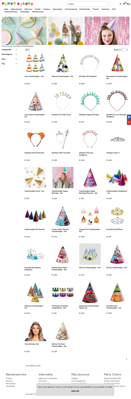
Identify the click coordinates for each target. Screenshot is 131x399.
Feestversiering (71, 9)
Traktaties (105, 9)
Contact (9, 378)
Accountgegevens (78, 381)
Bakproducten (16, 9)
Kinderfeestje (84, 9)
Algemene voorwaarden (48, 378)
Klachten (9, 381)
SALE (114, 9)
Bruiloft (37, 9)
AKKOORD (75, 391)
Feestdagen (24, 12)
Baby (6, 9)
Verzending (10, 386)
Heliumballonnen (10, 12)
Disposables (57, 9)
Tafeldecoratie (37, 12)
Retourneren (11, 383)
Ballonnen (28, 9)
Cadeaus (46, 9)
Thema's (95, 9)
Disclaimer (43, 381)
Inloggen (74, 378)
